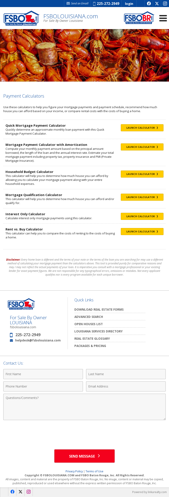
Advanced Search (88, 317)
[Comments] (84, 407)
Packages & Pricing (90, 346)
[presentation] (84, 433)
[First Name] (43, 374)
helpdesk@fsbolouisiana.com (38, 340)
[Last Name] (126, 374)
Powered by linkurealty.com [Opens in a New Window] (149, 492)
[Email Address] (126, 386)
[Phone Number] (43, 386)
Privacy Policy (74, 471)
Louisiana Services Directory (98, 331)
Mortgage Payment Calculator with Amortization (46, 144)
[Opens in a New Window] (149, 3)
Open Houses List (88, 324)
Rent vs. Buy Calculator (24, 229)
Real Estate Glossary (92, 338)
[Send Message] (84, 456)
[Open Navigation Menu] (163, 18)
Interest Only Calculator (25, 214)
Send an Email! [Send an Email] (77, 3)
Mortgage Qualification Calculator (34, 195)
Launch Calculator (142, 127)
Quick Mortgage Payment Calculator (36, 125)
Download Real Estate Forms (99, 309)
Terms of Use (94, 471)
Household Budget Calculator (29, 171)
